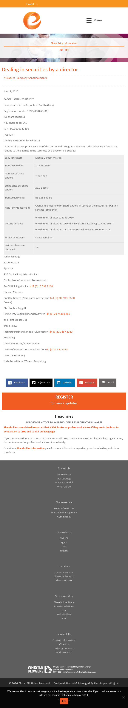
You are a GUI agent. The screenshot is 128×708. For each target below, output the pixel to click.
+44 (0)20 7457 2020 (60, 332)
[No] (123, 697)
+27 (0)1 (35, 286)
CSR (64, 610)
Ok (64, 701)
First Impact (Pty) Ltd (106, 683)
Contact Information (64, 640)
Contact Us (64, 634)
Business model (64, 482)
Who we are (64, 474)
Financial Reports (64, 576)
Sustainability (64, 596)
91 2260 (48, 286)
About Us (64, 468)
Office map (64, 644)
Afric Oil (64, 538)
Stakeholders (64, 614)
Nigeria (64, 550)
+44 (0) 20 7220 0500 (62, 298)
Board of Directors (64, 508)
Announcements (64, 572)
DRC (64, 546)
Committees (64, 516)
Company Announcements (32, 78)
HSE (64, 618)
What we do (64, 486)
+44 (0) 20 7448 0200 (57, 314)
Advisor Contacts (64, 648)
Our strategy (64, 478)
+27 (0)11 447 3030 (56, 349)
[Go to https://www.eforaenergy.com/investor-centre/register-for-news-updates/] (64, 401)
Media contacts (64, 652)
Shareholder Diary (64, 602)
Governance (64, 502)
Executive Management (64, 512)
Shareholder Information (30, 448)
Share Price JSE (64, 580)
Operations (64, 532)
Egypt (64, 542)
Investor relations (64, 606)
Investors (64, 566)
